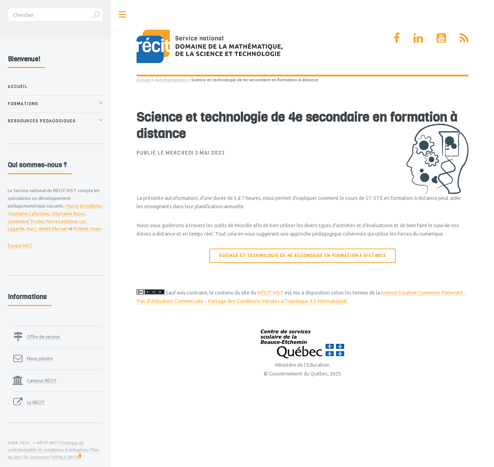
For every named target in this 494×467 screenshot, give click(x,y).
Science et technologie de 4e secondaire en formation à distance (302, 255)
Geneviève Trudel (25, 221)
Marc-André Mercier (47, 228)
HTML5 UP (62, 457)
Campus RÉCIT (42, 380)
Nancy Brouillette (84, 205)
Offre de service (43, 336)
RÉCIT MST (270, 293)
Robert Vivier (87, 228)
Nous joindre (40, 358)
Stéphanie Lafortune (28, 213)
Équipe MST (20, 245)
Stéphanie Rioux (68, 213)
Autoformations (171, 79)
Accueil (144, 79)
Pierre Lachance (61, 221)
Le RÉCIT (36, 402)
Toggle (122, 14)
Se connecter (37, 457)
